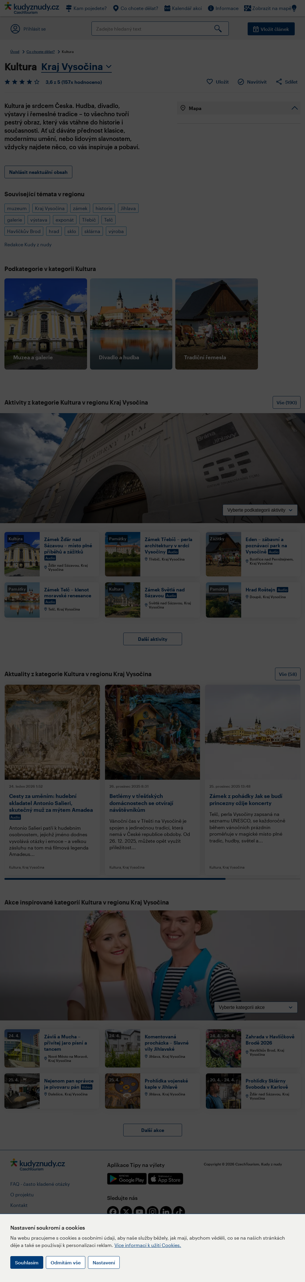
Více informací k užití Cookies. (147, 1245)
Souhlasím (27, 1262)
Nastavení (104, 1262)
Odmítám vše (66, 1262)
